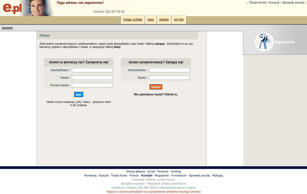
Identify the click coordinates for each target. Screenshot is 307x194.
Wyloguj (217, 175)
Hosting (176, 171)
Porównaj (90, 175)
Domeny (162, 171)
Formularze (178, 175)
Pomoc (134, 175)
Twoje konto (258, 2)
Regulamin (162, 175)
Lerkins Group (166, 179)
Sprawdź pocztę (293, 2)
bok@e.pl (117, 187)
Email (151, 171)
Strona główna (135, 171)
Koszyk (274, 2)
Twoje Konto (119, 175)
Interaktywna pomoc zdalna (178, 187)
